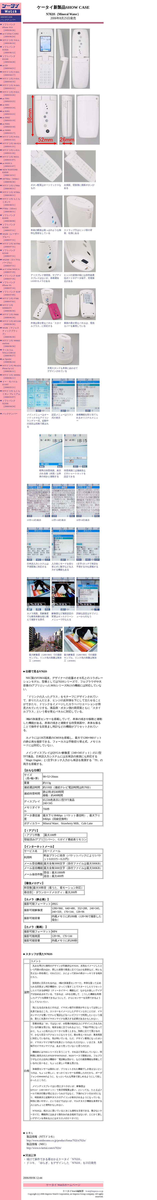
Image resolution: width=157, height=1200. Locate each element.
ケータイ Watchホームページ (63, 1184)
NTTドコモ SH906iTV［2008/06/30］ (9, 308)
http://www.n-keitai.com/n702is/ (44, 1148)
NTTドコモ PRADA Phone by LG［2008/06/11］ (11, 368)
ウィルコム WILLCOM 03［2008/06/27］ (9, 353)
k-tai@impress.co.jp (94, 1191)
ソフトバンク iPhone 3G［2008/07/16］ (9, 285)
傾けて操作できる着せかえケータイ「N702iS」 (55, 1159)
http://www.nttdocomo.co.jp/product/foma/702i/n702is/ (56, 1140)
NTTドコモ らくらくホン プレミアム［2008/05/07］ (11, 394)
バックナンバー (10, 413)
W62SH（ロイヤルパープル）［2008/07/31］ (11, 262)
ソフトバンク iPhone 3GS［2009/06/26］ (9, 27)
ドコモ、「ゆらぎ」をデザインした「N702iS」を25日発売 (61, 1162)
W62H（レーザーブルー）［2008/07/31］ (10, 237)
